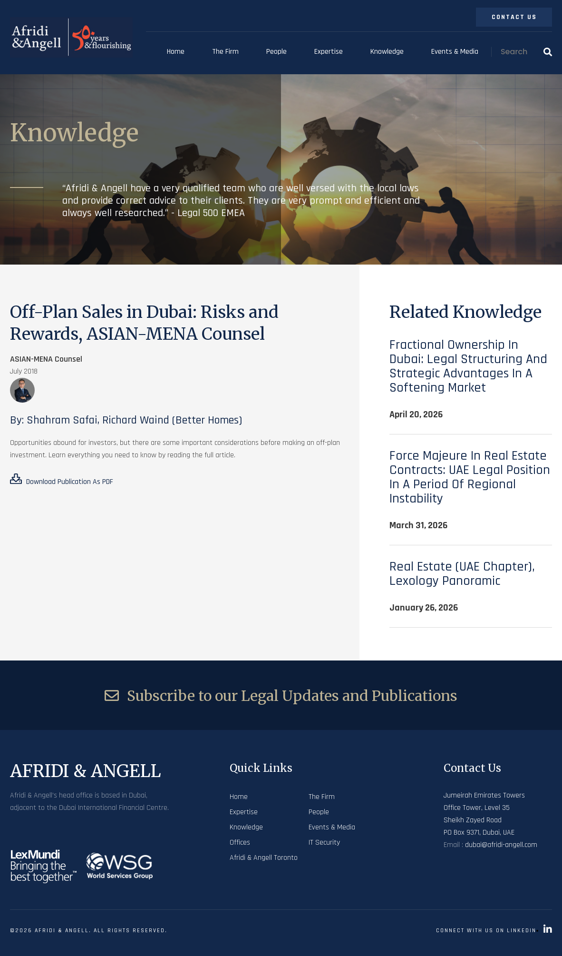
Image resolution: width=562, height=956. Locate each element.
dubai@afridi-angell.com (501, 845)
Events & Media (454, 52)
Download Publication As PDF (61, 480)
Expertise (328, 52)
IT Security (324, 843)
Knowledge (387, 52)
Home (175, 52)
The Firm (225, 52)
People (276, 52)
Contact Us (514, 17)
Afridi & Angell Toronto (264, 858)
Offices (240, 843)
